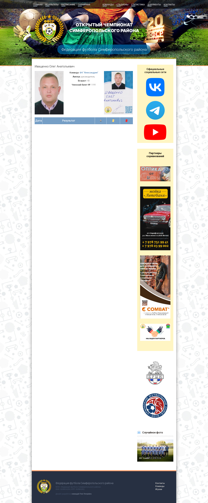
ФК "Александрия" (89, 72)
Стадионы (122, 4)
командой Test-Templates (82, 494)
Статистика (138, 4)
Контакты (169, 4)
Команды (108, 4)
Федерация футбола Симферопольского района (104, 49)
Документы (153, 4)
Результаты (52, 4)
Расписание (68, 4)
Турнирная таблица (89, 4)
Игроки (158, 489)
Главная (37, 4)
